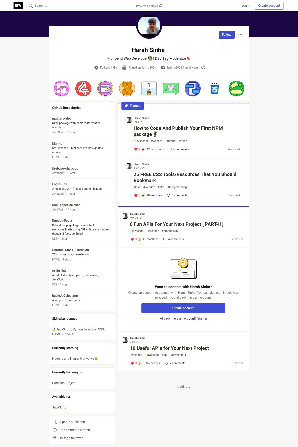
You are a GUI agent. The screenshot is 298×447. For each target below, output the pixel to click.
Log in (246, 5)
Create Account (183, 308)
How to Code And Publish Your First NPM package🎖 (178, 131)
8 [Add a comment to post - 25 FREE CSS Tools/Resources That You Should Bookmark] (176, 195)
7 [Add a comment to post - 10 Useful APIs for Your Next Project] (174, 363)
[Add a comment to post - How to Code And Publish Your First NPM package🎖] (149, 149)
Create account (269, 5)
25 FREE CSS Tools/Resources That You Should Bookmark (185, 177)
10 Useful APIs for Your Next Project (169, 348)
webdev (156, 141)
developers (178, 355)
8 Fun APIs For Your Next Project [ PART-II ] (177, 224)
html (161, 187)
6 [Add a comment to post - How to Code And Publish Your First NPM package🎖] (178, 149)
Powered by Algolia (149, 5)
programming (177, 187)
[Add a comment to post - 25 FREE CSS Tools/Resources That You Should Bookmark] (148, 195)
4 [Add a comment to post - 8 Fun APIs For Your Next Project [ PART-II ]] (173, 239)
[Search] (31, 5)
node (183, 141)
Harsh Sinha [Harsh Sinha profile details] (141, 118)
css (137, 187)
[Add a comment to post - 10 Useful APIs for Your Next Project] (145, 363)
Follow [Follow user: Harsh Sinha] (226, 34)
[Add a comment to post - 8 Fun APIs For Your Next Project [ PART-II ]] (144, 239)
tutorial (170, 141)
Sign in (202, 318)
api (164, 355)
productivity (170, 231)
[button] (61, 88)
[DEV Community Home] (18, 6)
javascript (141, 141)
